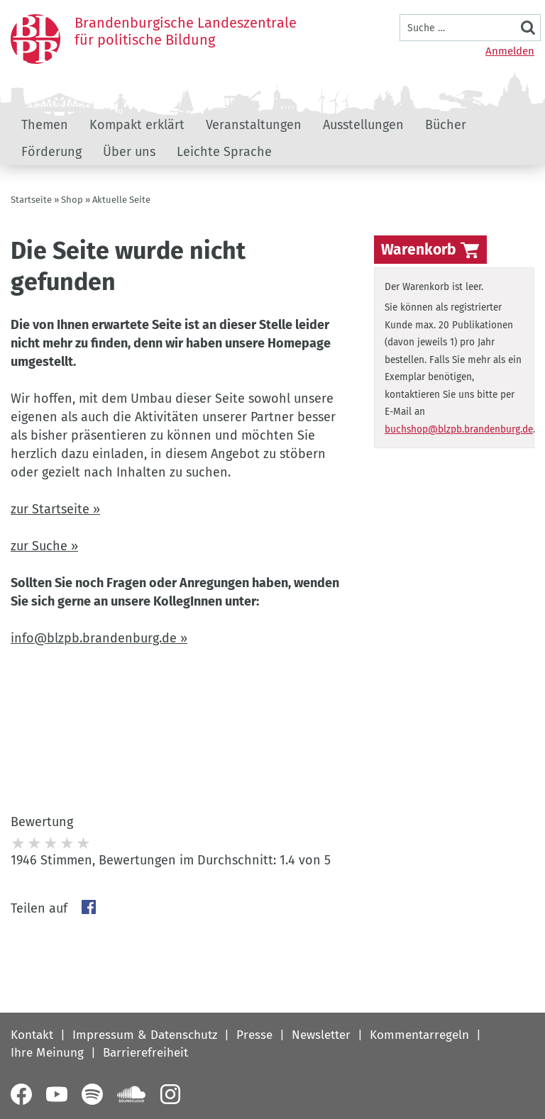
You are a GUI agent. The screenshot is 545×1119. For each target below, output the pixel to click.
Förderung (51, 152)
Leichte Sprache (224, 152)
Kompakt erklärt (137, 125)
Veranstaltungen (254, 125)
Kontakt (32, 1035)
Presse (254, 1035)
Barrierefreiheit (145, 1052)
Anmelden (509, 51)
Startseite (31, 199)
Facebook (89, 907)
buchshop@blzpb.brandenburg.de (459, 429)
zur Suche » (44, 546)
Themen (44, 125)
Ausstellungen (363, 125)
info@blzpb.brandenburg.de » (99, 638)
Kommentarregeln (419, 1035)
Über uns (129, 152)
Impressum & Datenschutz (144, 1035)
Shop (72, 199)
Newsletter (321, 1035)
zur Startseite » (55, 509)
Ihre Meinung (47, 1052)
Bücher (445, 125)
